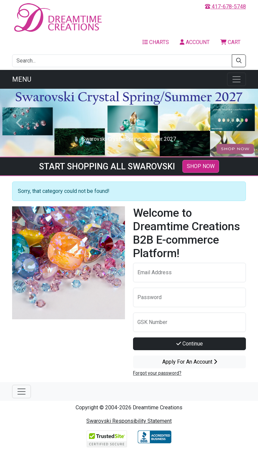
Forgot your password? (157, 373)
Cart (230, 42)
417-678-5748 (225, 6)
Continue (189, 343)
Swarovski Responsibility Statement (129, 421)
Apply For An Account (189, 362)
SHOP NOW (201, 166)
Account (195, 42)
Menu (21, 79)
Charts (155, 42)
